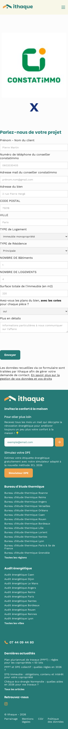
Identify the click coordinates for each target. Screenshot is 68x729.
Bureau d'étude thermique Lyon (24, 541)
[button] (63, 7)
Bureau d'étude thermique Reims (25, 497)
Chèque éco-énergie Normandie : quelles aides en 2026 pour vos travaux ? (33, 683)
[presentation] (27, 341)
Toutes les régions (15, 557)
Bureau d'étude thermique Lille (24, 527)
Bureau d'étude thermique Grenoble (27, 552)
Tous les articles (14, 689)
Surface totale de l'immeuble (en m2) (26, 286)
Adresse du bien (11, 186)
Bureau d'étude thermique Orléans (26, 510)
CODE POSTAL (10, 201)
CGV (40, 718)
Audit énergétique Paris (19, 596)
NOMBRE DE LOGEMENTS (18, 272)
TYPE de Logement (13, 229)
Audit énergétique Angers (20, 587)
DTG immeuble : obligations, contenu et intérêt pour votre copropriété (33, 676)
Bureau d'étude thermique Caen (24, 514)
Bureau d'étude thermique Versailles (27, 506)
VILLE (4, 215)
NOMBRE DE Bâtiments (16, 257)
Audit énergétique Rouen (20, 609)
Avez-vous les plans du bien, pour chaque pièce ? (30, 302)
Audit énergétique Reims (19, 592)
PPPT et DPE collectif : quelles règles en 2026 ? (33, 668)
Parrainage (11, 718)
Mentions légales (27, 720)
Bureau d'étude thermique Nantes (25, 536)
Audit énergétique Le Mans (21, 583)
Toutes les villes (14, 623)
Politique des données (55, 720)
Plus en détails (10, 318)
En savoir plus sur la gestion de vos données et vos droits (30, 376)
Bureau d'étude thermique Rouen (25, 519)
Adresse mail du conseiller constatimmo (28, 172)
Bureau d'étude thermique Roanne (26, 492)
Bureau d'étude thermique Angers (25, 501)
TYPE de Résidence (13, 243)
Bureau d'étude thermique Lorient (25, 532)
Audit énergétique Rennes (20, 614)
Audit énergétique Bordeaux (21, 605)
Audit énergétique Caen (19, 574)
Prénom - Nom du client (17, 140)
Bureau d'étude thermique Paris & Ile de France (29, 547)
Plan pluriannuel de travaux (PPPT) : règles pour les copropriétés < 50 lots (31, 661)
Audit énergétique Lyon (18, 618)
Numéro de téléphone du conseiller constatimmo (25, 156)
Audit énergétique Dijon (19, 579)
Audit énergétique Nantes (20, 600)
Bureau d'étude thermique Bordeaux (27, 523)
